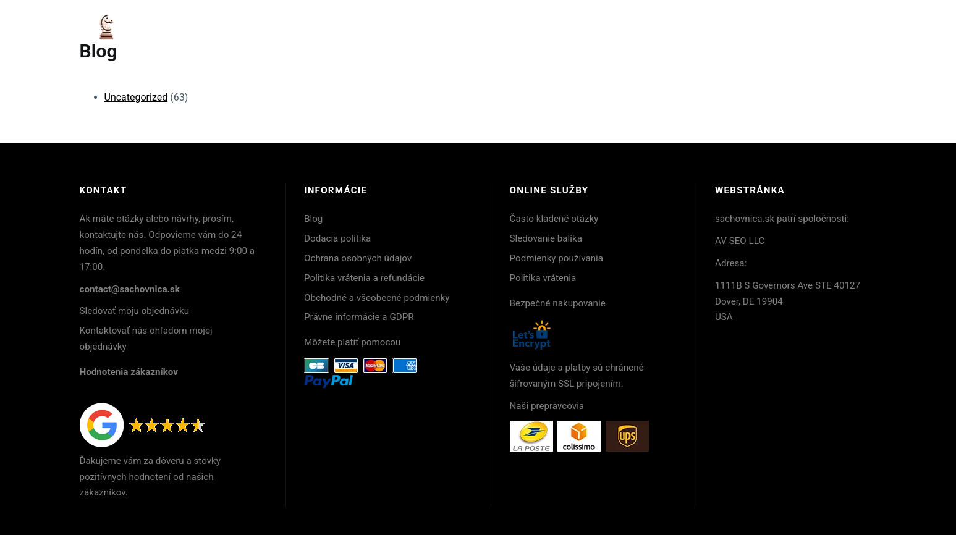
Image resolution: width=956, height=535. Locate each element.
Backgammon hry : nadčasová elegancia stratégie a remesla (233, 26)
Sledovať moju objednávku (135, 310)
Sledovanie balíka (546, 238)
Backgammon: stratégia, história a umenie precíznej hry (443, 26)
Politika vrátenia (543, 278)
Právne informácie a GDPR (359, 316)
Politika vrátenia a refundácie (364, 278)
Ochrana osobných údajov (358, 258)
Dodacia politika (337, 238)
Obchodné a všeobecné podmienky (377, 297)
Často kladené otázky (554, 218)
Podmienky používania (557, 258)
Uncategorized (136, 97)
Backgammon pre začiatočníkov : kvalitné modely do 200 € (651, 26)
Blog (313, 218)
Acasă (105, 26)
